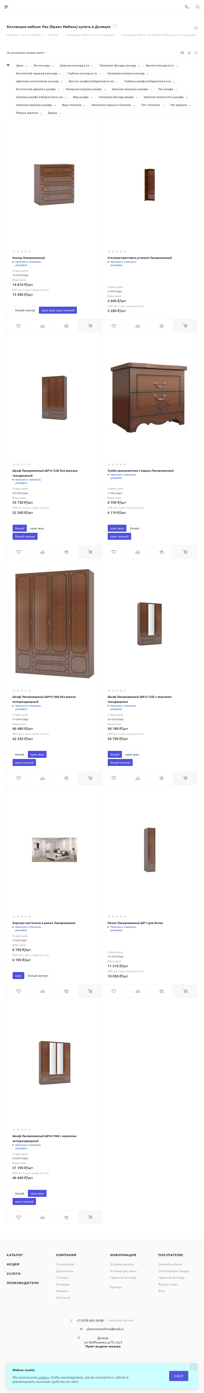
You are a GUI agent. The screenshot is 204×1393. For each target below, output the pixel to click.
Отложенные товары (173, 1271)
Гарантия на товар (123, 1277)
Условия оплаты (122, 1264)
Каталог (15, 1255)
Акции (13, 1264)
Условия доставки (123, 1271)
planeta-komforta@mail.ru (105, 1329)
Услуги (14, 1273)
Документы (64, 1271)
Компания (66, 1255)
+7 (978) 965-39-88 (89, 1320)
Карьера (62, 1291)
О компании (65, 1264)
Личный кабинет (170, 1264)
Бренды (116, 1287)
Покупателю (170, 1255)
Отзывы (62, 1277)
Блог (161, 1291)
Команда (62, 1284)
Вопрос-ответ (168, 1284)
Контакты (63, 1297)
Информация (123, 1255)
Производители (23, 1283)
